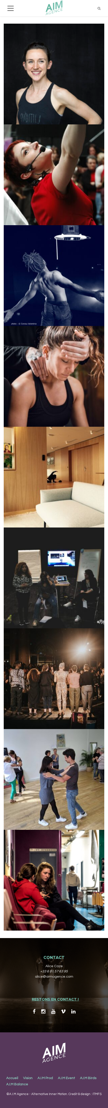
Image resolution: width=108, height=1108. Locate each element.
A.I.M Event (66, 1078)
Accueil (12, 1078)
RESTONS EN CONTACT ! (55, 999)
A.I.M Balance (17, 1084)
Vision (28, 1078)
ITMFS (97, 1094)
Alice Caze (54, 966)
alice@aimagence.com (54, 976)
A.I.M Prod (45, 1078)
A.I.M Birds (88, 1078)
